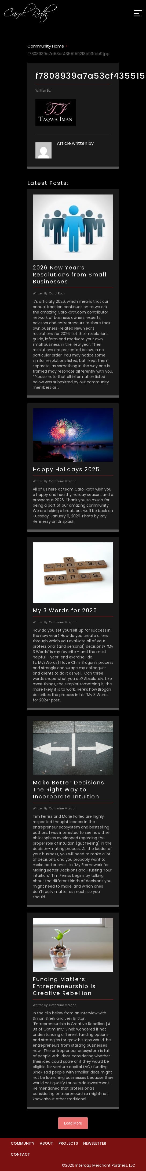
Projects (68, 1143)
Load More (73, 1123)
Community (22, 1143)
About (46, 1143)
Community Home (45, 46)
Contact (20, 1154)
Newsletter (94, 1143)
